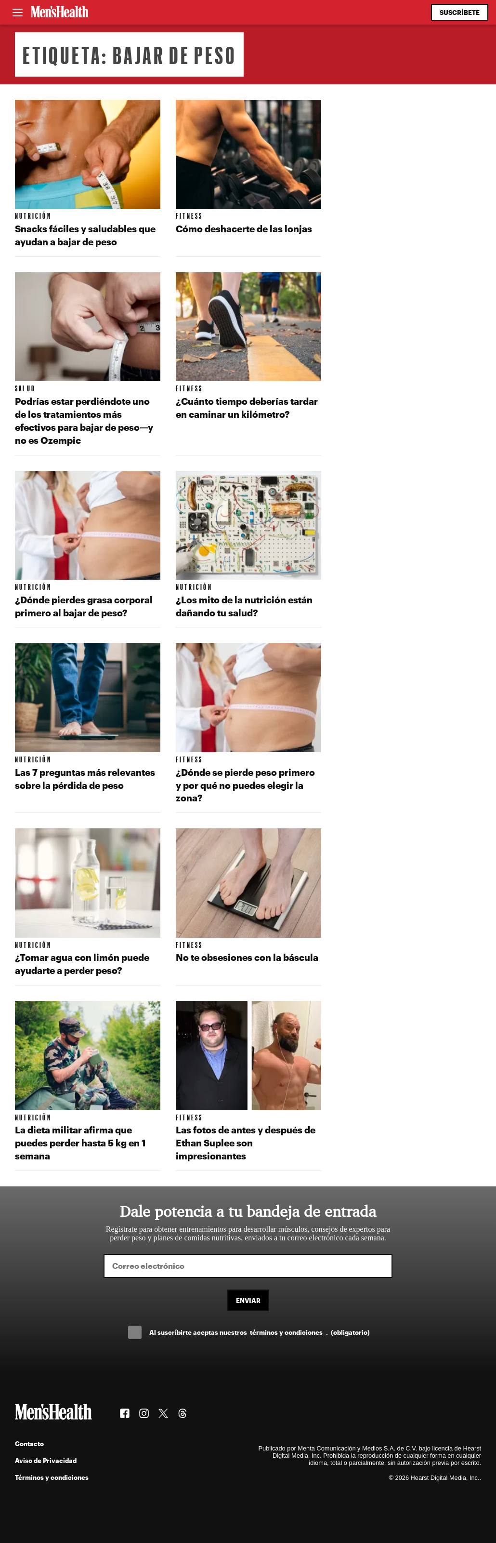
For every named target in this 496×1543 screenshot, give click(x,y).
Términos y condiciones (52, 1477)
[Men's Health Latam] (60, 12)
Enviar (248, 1300)
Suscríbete (460, 12)
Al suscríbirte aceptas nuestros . (259, 1332)
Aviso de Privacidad (46, 1460)
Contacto (29, 1443)
